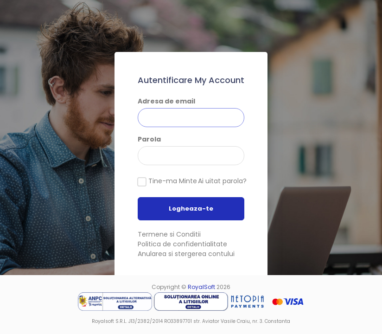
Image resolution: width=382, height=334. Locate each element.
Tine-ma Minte (172, 181)
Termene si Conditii (169, 234)
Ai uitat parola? (222, 181)
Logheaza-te (191, 208)
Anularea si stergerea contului (186, 253)
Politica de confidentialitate (182, 244)
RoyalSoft (201, 287)
